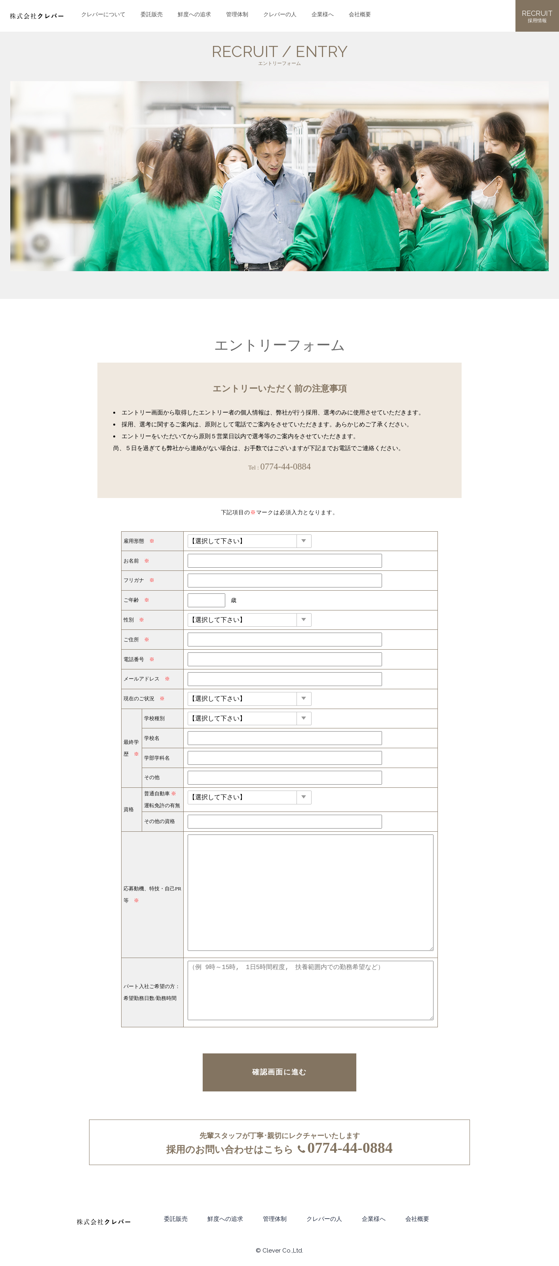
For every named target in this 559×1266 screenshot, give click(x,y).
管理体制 (237, 13)
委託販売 (152, 13)
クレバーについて (103, 13)
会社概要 (360, 13)
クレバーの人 (280, 13)
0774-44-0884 (285, 466)
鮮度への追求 (194, 13)
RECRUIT (537, 16)
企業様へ (323, 13)
